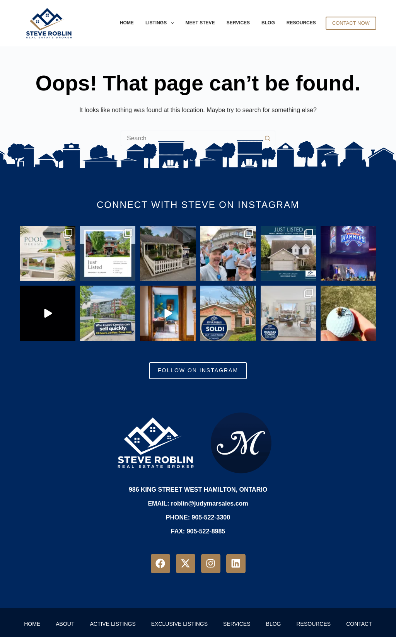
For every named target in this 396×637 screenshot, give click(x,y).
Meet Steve (200, 23)
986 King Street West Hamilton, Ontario (198, 489)
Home (127, 23)
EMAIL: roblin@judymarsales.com (198, 503)
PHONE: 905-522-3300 (198, 517)
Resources (301, 23)
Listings (160, 23)
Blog (268, 23)
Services (238, 23)
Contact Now (351, 23)
